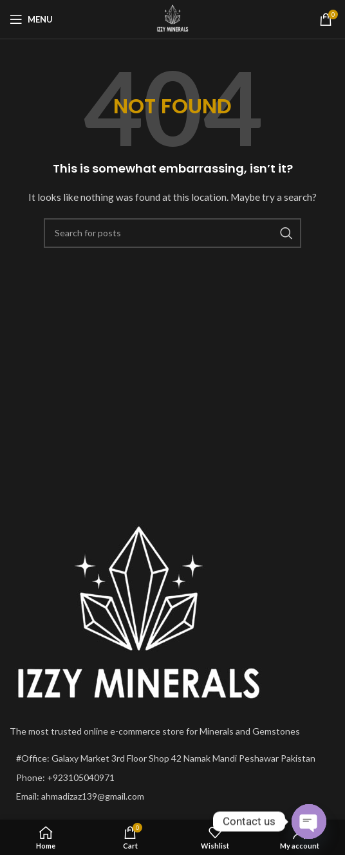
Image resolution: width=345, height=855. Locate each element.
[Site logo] (172, 18)
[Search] (172, 233)
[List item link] (172, 778)
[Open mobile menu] (31, 19)
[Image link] (138, 613)
